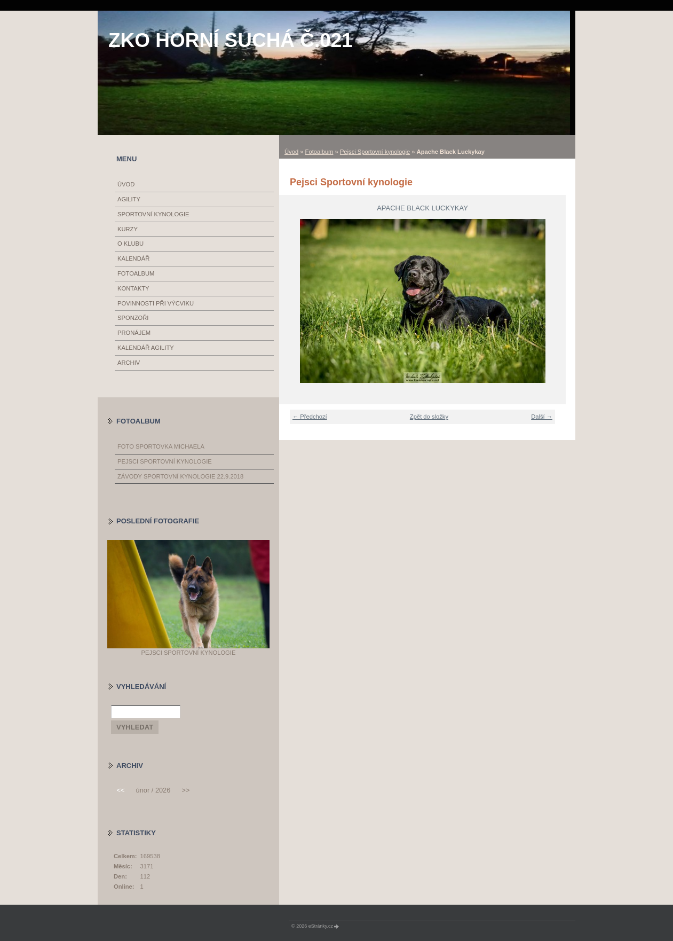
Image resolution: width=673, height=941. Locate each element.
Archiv (128, 362)
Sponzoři (132, 318)
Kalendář (133, 258)
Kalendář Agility (145, 347)
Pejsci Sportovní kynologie (375, 151)
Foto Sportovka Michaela (160, 446)
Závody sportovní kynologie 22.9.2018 (180, 476)
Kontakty (133, 288)
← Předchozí (309, 416)
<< (120, 790)
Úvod (291, 151)
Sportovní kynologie (153, 214)
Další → (541, 416)
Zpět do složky (429, 416)
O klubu (130, 243)
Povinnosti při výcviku (155, 303)
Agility (128, 199)
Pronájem (134, 333)
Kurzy (127, 229)
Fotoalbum (319, 151)
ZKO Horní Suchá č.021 (230, 40)
